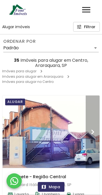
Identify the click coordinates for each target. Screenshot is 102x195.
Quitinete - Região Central (37, 177)
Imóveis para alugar (19, 71)
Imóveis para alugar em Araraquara (32, 76)
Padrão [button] (11, 48)
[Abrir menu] (86, 9)
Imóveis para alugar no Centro (28, 81)
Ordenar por (19, 41)
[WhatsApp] (14, 180)
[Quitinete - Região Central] (51, 131)
